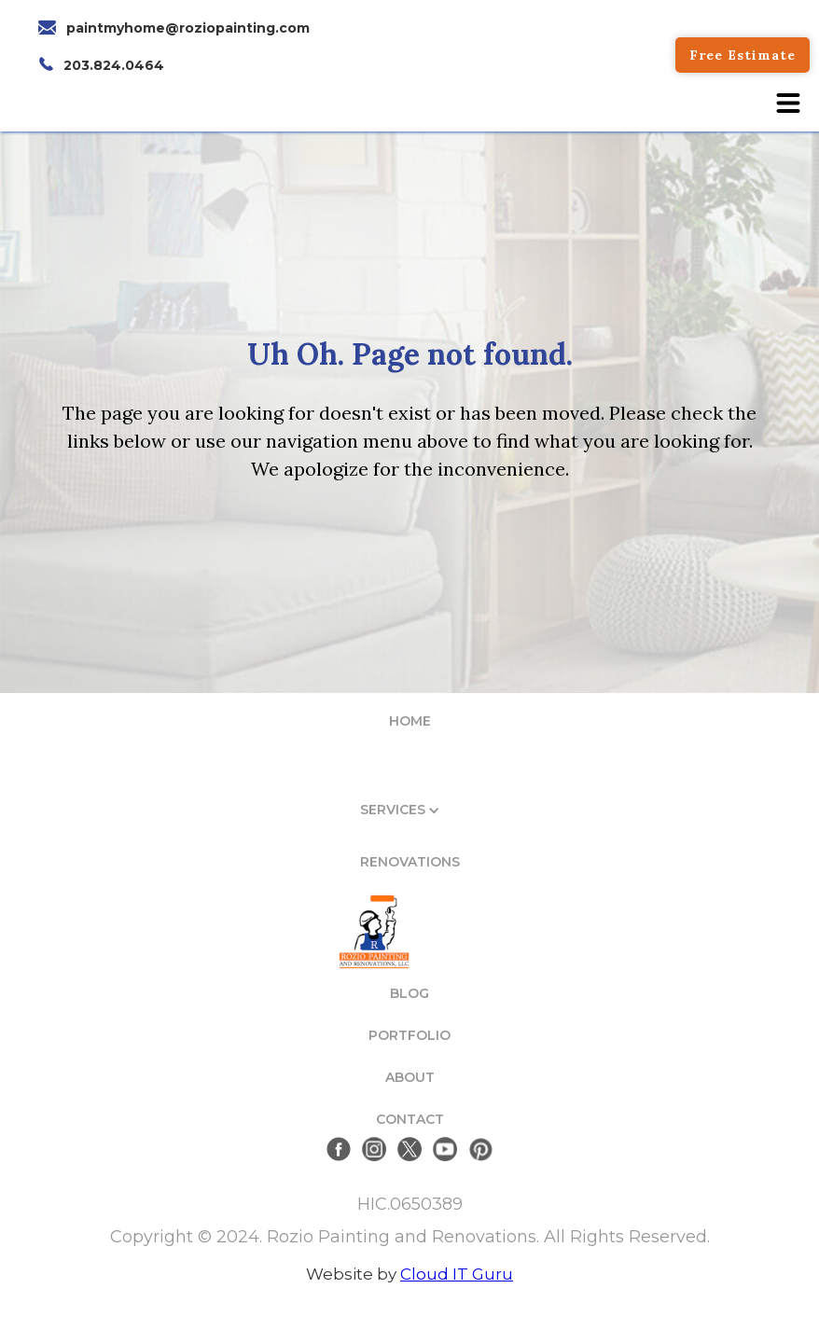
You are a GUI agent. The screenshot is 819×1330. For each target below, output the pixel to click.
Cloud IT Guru (456, 1274)
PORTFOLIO (409, 1035)
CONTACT (410, 1119)
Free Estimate (742, 55)
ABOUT (410, 1077)
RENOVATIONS (410, 861)
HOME (410, 721)
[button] (788, 103)
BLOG (409, 993)
